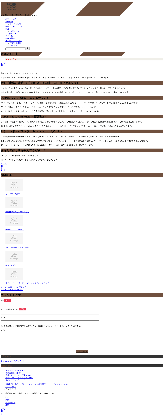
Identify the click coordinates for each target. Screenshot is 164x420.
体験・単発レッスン (13, 26)
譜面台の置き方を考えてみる (17, 212)
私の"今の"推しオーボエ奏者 (17, 247)
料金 (7, 29)
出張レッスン (15, 31)
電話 (7, 403)
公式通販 (13, 45)
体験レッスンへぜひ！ (14, 230)
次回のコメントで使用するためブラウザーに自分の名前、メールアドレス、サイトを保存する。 (43, 326)
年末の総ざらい (11, 265)
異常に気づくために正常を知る (18, 378)
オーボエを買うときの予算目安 (13, 287)
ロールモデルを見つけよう (12, 290)
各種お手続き (10, 38)
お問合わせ (10, 405)
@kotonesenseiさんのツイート (13, 364)
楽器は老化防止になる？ (15, 373)
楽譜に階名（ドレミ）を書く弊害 (19, 380)
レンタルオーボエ (12, 34)
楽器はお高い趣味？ (13, 376)
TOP (37, 387)
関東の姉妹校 (15, 43)
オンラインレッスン (13, 41)
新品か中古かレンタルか (15, 383)
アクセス (9, 36)
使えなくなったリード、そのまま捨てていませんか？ (27, 283)
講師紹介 (9, 22)
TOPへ (8, 408)
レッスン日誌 (15, 24)
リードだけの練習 (12, 194)
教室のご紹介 (10, 19)
